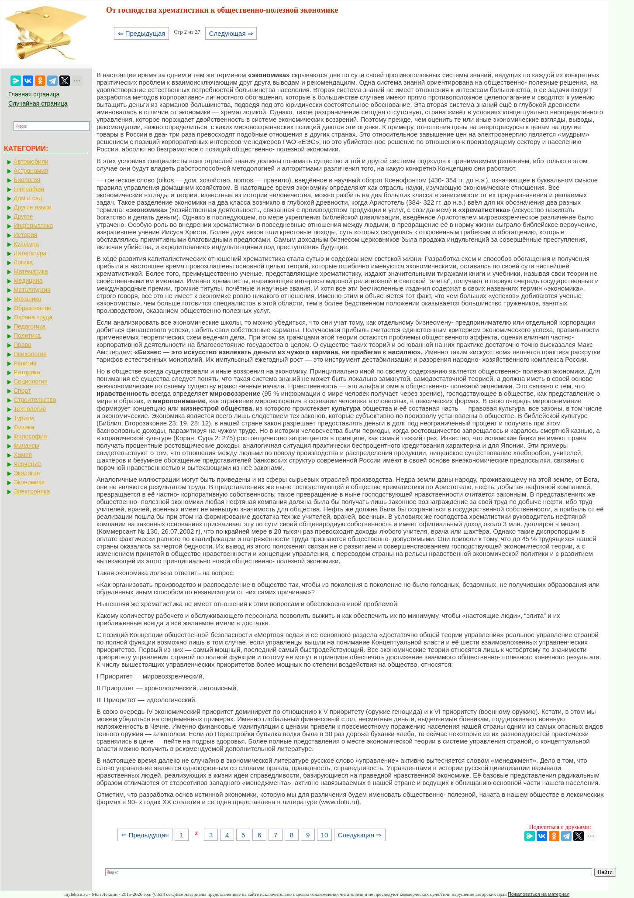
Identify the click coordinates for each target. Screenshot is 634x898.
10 (324, 835)
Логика (23, 262)
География (29, 188)
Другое (23, 216)
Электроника (32, 491)
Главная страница (34, 94)
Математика (31, 271)
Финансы (26, 445)
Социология (31, 381)
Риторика (27, 372)
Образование (33, 308)
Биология (27, 179)
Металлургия (32, 289)
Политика (27, 335)
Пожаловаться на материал (538, 894)
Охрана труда (33, 317)
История (25, 234)
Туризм (24, 418)
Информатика (33, 225)
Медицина (28, 280)
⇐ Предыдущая (141, 33)
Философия (30, 436)
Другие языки (33, 207)
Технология (30, 408)
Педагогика (29, 326)
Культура (26, 243)
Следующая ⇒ (231, 33)
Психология (30, 353)
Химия (23, 454)
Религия (25, 363)
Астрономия (31, 170)
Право (22, 344)
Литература (30, 253)
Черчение (27, 463)
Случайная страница (38, 103)
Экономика (29, 482)
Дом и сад (28, 198)
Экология (27, 473)
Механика (27, 298)
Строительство (35, 399)
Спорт (22, 390)
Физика (24, 427)
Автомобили (31, 161)
